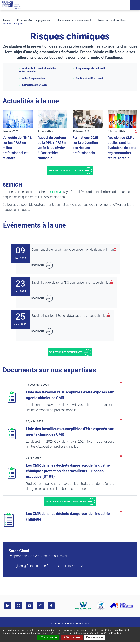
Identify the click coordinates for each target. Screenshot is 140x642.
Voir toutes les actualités (66, 170)
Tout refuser (72, 637)
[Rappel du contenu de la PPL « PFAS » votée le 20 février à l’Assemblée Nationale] (53, 119)
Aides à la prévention (32, 78)
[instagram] (40, 605)
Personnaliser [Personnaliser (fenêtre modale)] (94, 637)
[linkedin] (7, 605)
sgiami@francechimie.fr (31, 566)
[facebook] (51, 605)
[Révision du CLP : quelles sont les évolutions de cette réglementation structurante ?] (123, 119)
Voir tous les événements (65, 352)
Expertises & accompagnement (34, 20)
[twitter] (19, 605)
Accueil (7, 20)
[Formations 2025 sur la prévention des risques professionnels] (88, 119)
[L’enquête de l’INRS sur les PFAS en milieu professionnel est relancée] (18, 119)
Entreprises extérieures (33, 85)
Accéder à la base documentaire (66, 501)
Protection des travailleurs (112, 20)
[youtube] (29, 605)
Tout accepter (48, 637)
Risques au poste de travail (89, 68)
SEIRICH (56, 192)
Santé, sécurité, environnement (74, 20)
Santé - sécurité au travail (88, 78)
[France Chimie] (11, 5)
